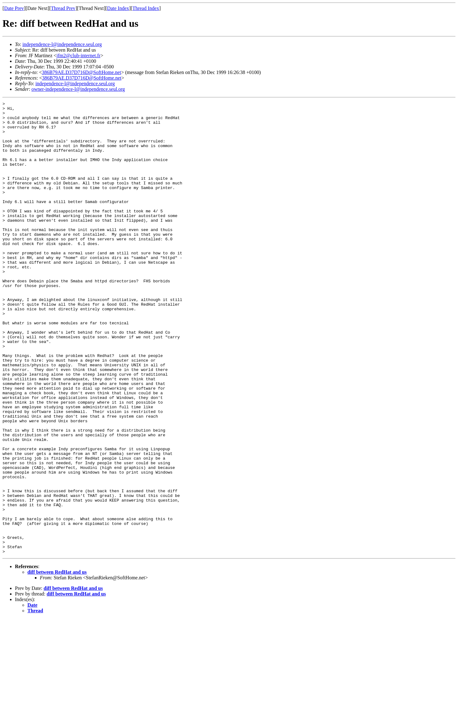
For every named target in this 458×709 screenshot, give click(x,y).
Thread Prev (63, 8)
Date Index (118, 8)
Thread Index (145, 8)
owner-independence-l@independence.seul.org (78, 89)
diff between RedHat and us (57, 662)
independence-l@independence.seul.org (62, 44)
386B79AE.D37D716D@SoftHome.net (81, 72)
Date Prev (14, 8)
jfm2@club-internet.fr (78, 55)
